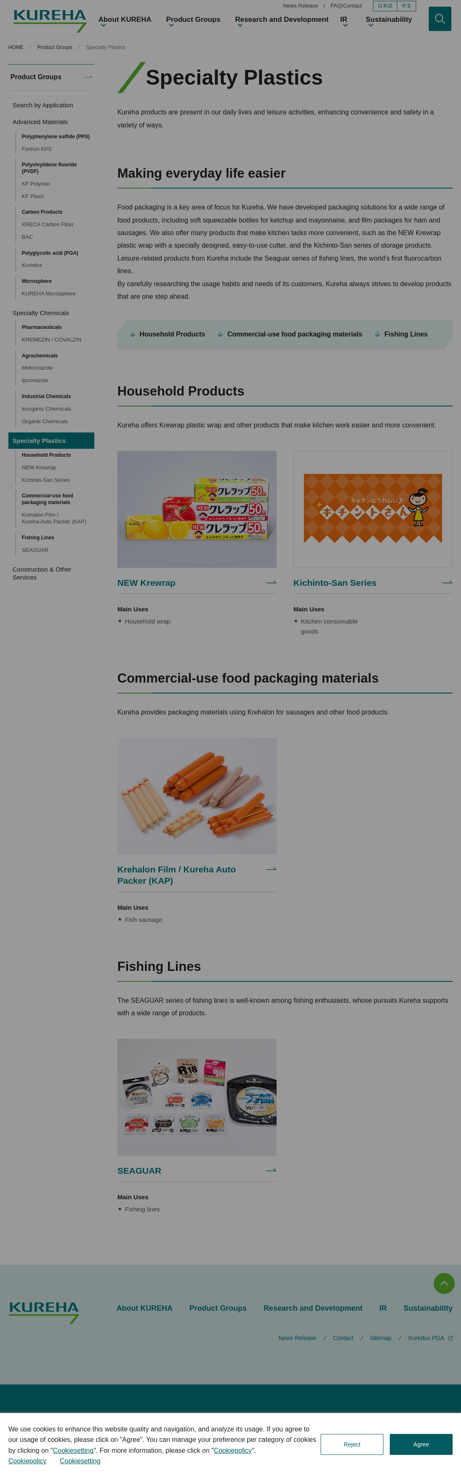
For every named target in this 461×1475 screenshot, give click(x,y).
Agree (421, 1444)
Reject (352, 1444)
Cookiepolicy (233, 1450)
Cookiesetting (73, 1450)
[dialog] (230, 1444)
